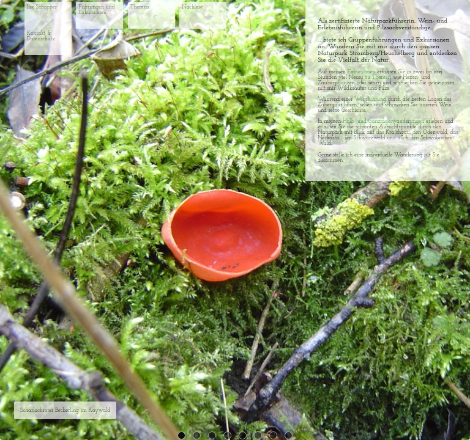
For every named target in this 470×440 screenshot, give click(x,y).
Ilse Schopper (42, 7)
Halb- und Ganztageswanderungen (383, 121)
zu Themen (378, 77)
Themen (139, 7)
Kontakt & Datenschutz (41, 36)
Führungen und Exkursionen (96, 9)
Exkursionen (362, 72)
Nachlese (192, 7)
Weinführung (370, 99)
